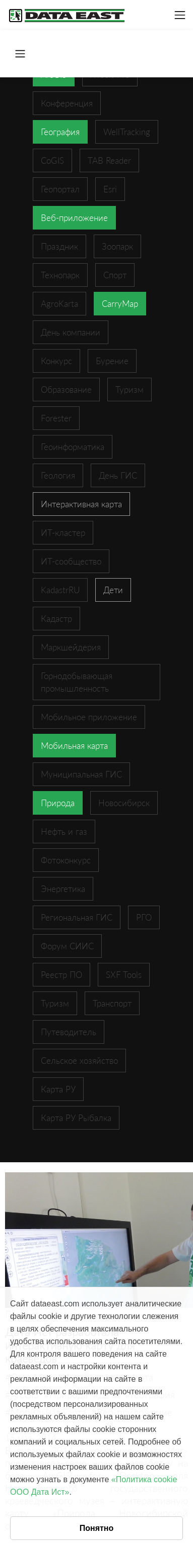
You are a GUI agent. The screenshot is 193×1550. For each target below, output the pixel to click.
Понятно (97, 1528)
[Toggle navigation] (180, 15)
